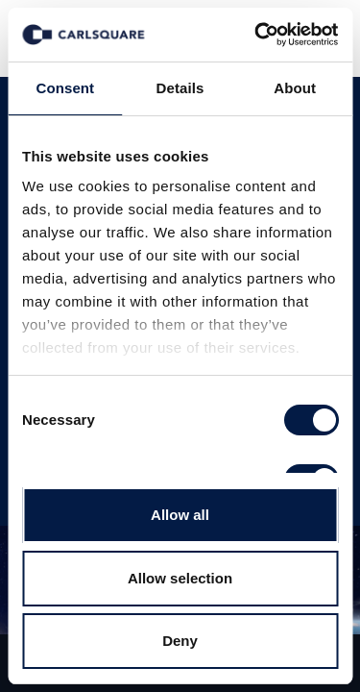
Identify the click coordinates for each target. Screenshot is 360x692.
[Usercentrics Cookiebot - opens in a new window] (256, 34)
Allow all (180, 515)
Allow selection (180, 578)
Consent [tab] (65, 88)
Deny (180, 640)
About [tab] (295, 88)
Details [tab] (180, 88)
